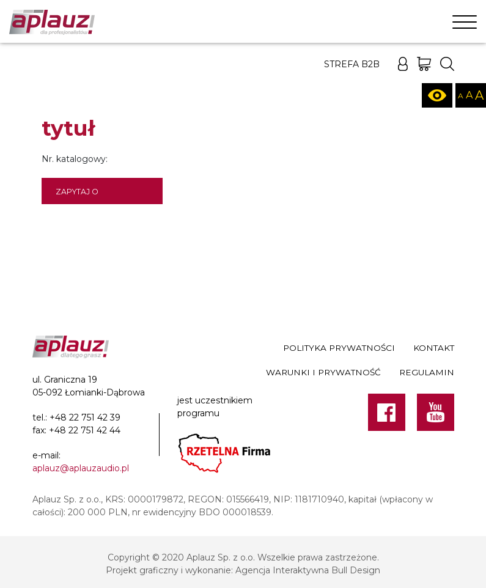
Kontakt (433, 348)
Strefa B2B (352, 64)
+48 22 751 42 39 (85, 417)
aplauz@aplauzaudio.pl (80, 468)
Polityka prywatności (339, 348)
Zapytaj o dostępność (83, 195)
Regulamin (426, 372)
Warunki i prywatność (323, 372)
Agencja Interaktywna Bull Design (307, 570)
